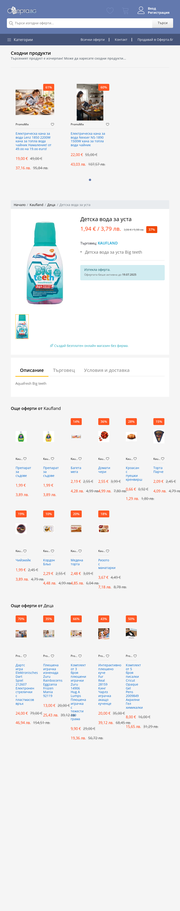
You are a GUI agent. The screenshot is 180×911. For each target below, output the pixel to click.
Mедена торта (76, 562)
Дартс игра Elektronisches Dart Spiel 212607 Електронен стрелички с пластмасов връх (21, 684)
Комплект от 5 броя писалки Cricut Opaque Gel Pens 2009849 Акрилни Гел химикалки (131, 686)
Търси (163, 23)
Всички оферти (93, 39)
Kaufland (36, 205)
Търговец (64, 370)
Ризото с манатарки (103, 564)
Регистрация (158, 13)
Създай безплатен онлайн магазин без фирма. (89, 345)
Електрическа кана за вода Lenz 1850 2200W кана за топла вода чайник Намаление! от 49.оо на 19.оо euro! (33, 141)
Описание (32, 370)
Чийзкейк (21, 560)
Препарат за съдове (21, 472)
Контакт (121, 39)
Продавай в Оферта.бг (155, 39)
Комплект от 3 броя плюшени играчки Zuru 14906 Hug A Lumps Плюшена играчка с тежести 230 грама (76, 692)
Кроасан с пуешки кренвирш (131, 473)
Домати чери (103, 470)
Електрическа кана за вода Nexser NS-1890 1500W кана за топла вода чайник (88, 139)
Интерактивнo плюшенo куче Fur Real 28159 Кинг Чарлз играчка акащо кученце (103, 684)
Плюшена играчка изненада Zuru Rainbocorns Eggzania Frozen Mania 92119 (48, 680)
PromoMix (22, 124)
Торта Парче (158, 470)
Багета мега (76, 470)
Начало (19, 205)
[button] (90, 180)
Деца (51, 205)
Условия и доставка (107, 370)
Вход (152, 8)
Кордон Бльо (48, 562)
